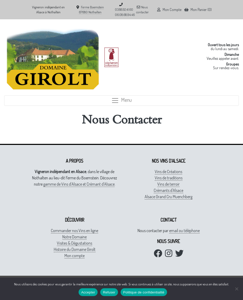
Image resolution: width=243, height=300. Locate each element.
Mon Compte (169, 9)
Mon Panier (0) (198, 9)
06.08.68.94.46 (125, 15)
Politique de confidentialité (143, 292)
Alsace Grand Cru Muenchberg (168, 196)
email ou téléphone (184, 230)
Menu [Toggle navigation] (121, 100)
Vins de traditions (168, 177)
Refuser (109, 292)
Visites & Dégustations (74, 243)
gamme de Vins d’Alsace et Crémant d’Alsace (79, 184)
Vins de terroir (168, 184)
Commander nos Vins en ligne (74, 230)
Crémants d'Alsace (168, 190)
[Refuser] (236, 288)
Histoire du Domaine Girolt (75, 249)
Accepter (88, 292)
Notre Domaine (74, 236)
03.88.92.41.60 (124, 9)
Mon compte (74, 255)
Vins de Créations (168, 171)
